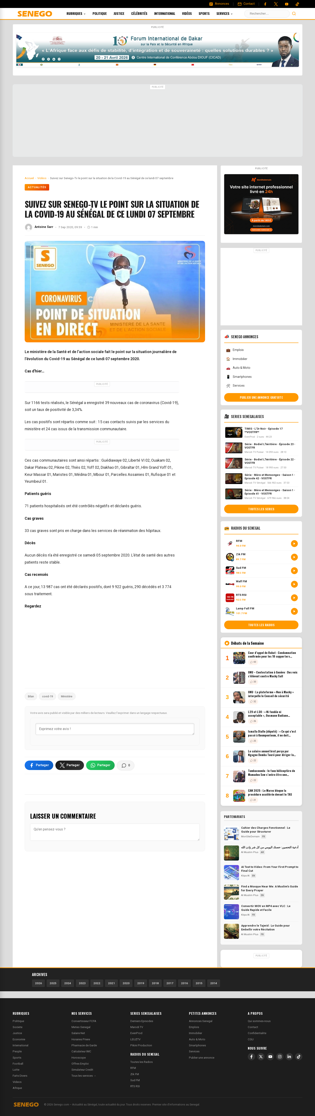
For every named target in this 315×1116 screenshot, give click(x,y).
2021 (111, 983)
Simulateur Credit (82, 1069)
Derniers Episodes (141, 1021)
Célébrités (145, 13)
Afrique (17, 1088)
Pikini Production (141, 1045)
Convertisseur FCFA (84, 1021)
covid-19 (47, 696)
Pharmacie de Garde (84, 1045)
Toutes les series (261, 509)
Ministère (66, 696)
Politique (105, 13)
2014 (213, 983)
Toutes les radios (261, 625)
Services (230, 13)
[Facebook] (265, 4)
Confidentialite (257, 1033)
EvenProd (136, 1033)
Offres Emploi (80, 1063)
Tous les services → (84, 1075)
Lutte (16, 1069)
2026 (38, 983)
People (17, 1051)
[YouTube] (287, 4)
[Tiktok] (297, 4)
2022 (96, 983)
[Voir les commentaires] (125, 765)
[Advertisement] (157, 121)
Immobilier (236, 359)
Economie (19, 1039)
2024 (67, 983)
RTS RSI (135, 1086)
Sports (209, 13)
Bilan (31, 696)
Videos (17, 1082)
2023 (82, 983)
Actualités (37, 187)
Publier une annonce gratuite (261, 397)
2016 (184, 983)
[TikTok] (298, 1056)
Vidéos (193, 13)
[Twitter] (276, 4)
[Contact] (246, 3)
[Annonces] (219, 3)
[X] (261, 1056)
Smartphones (239, 377)
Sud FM (135, 1080)
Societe (17, 1027)
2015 (199, 983)
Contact (253, 1027)
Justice (124, 13)
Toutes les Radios (141, 1062)
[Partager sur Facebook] (39, 765)
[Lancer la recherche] (294, 13)
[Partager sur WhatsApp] (100, 765)
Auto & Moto (238, 368)
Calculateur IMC (81, 1051)
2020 (126, 983)
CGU (251, 1039)
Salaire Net (78, 1033)
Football (18, 1063)
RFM (133, 1068)
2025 (53, 983)
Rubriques (81, 13)
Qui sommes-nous (259, 1021)
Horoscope (79, 1057)
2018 (155, 983)
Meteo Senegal (81, 1027)
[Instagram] (279, 1056)
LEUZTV (135, 1039)
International (170, 13)
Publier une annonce (201, 1057)
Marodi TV (136, 1027)
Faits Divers (20, 1075)
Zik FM (134, 1074)
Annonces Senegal (200, 1021)
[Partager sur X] (69, 765)
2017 (169, 983)
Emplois (235, 350)
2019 (140, 983)
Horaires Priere (81, 1039)
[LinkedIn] (289, 1056)
